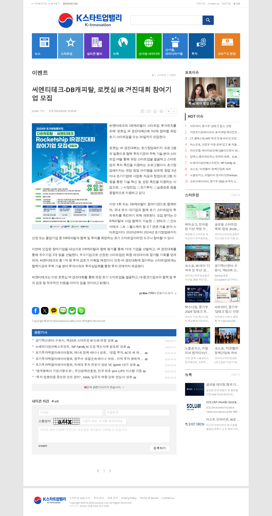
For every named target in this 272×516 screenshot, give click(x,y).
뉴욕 (188, 374)
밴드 (81, 310)
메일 (149, 111)
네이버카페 (72, 310)
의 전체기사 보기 (156, 293)
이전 (98, 470)
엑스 (44, 310)
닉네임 (44, 412)
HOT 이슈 (195, 116)
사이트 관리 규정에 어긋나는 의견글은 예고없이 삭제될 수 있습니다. (83, 429)
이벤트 (172, 75)
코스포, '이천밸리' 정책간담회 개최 (210, 169)
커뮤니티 (200, 3)
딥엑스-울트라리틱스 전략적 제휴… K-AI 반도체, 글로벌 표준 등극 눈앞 (215, 157)
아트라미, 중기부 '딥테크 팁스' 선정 (210, 126)
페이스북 (35, 310)
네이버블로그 (63, 310)
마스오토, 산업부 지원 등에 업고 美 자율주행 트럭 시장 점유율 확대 (215, 144)
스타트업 (161, 75)
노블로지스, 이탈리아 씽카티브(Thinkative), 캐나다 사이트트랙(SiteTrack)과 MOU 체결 (215, 175)
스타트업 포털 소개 (79, 498)
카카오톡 (54, 310)
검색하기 (208, 20)
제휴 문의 (113, 498)
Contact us (213, 3)
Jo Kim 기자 (38, 111)
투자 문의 (99, 498)
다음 (110, 470)
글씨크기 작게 (173, 111)
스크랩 (161, 111)
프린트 (155, 111)
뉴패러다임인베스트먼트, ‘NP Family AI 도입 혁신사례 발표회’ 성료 (215, 163)
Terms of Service (149, 498)
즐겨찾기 (55, 3)
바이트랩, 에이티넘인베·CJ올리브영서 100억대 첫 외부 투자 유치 (215, 150)
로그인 (236, 3)
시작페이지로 (40, 3)
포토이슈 (192, 72)
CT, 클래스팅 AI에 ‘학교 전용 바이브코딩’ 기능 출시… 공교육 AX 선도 (215, 138)
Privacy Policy (128, 498)
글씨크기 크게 (168, 111)
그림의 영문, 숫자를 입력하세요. (102, 421)
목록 (142, 111)
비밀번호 (112, 412)
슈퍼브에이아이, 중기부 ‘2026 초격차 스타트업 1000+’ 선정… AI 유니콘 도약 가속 (215, 181)
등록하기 (159, 448)
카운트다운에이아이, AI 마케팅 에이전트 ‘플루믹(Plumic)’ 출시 (215, 132)
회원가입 (226, 3)
